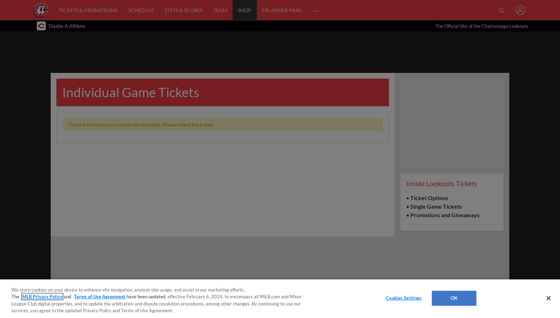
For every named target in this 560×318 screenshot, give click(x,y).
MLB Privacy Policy (42, 296)
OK (454, 298)
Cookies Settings (403, 298)
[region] (280, 298)
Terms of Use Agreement (99, 296)
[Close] (548, 298)
